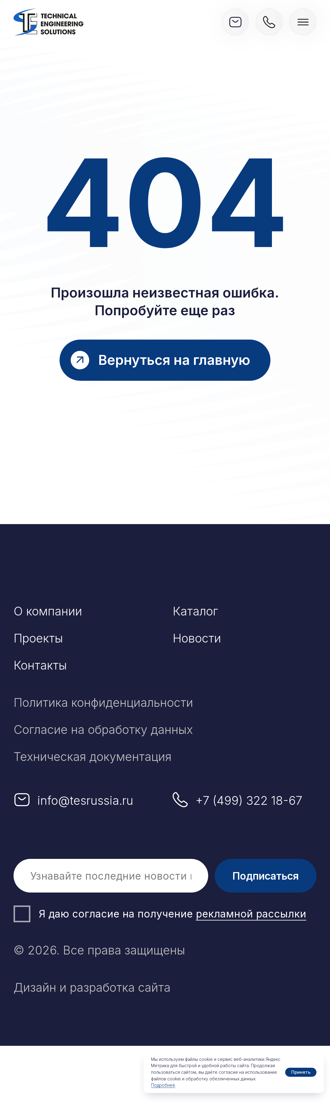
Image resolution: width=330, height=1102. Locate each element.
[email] (111, 876)
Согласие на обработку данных (103, 729)
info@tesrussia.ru (85, 800)
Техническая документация (92, 756)
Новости (197, 638)
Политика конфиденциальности (103, 702)
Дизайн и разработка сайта (92, 987)
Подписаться (266, 876)
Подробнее (163, 1085)
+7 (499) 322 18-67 (249, 800)
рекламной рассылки (251, 914)
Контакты (40, 665)
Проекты (38, 638)
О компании (48, 611)
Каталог (195, 611)
